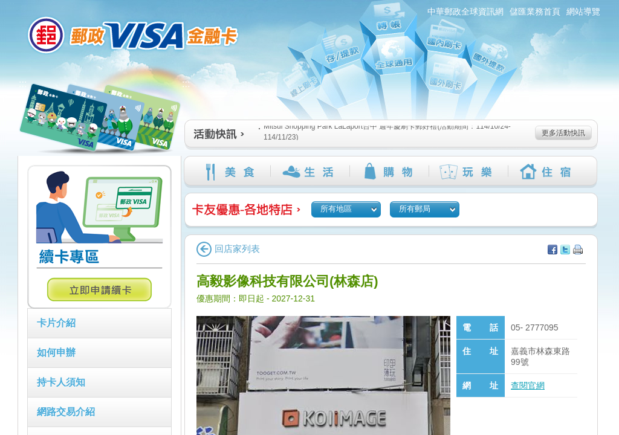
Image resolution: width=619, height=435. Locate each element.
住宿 (547, 171)
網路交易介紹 (66, 412)
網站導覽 (583, 11)
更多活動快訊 (563, 133)
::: (11, 5)
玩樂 (468, 171)
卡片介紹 (56, 323)
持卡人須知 (61, 382)
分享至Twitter (565, 249)
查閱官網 (528, 385)
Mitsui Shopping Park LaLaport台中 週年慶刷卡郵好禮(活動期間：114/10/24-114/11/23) (385, 131)
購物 (389, 171)
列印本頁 (578, 249)
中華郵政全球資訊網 (465, 11)
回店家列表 (228, 248)
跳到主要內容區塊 (6, 6)
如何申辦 (56, 352)
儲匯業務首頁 (535, 11)
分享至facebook (552, 249)
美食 (230, 171)
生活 (309, 171)
